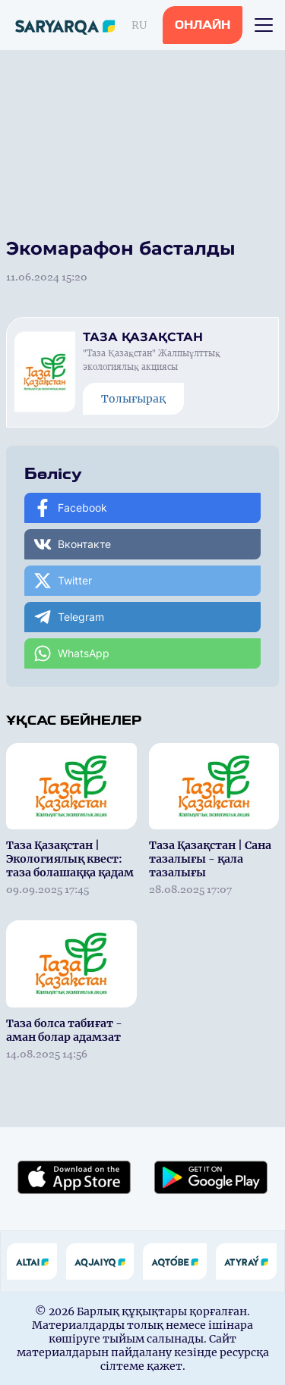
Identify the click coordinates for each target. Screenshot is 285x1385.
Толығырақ (133, 399)
